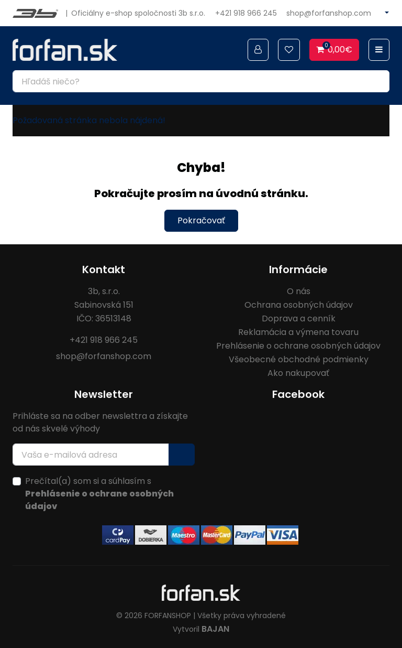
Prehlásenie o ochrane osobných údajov (298, 346)
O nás (298, 291)
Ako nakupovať (298, 373)
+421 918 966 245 (246, 13)
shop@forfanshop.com (328, 13)
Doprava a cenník (299, 318)
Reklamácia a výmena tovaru (298, 332)
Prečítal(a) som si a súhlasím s (99, 493)
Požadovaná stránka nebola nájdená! (89, 120)
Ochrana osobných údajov (298, 305)
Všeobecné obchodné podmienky (298, 359)
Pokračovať (201, 220)
